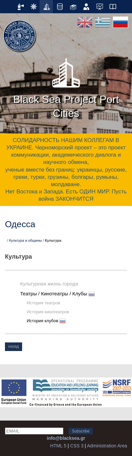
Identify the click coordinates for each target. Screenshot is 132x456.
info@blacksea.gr (66, 438)
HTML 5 (58, 445)
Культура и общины (25, 240)
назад (13, 346)
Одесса (20, 224)
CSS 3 (76, 445)
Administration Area (107, 445)
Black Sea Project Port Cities (66, 86)
